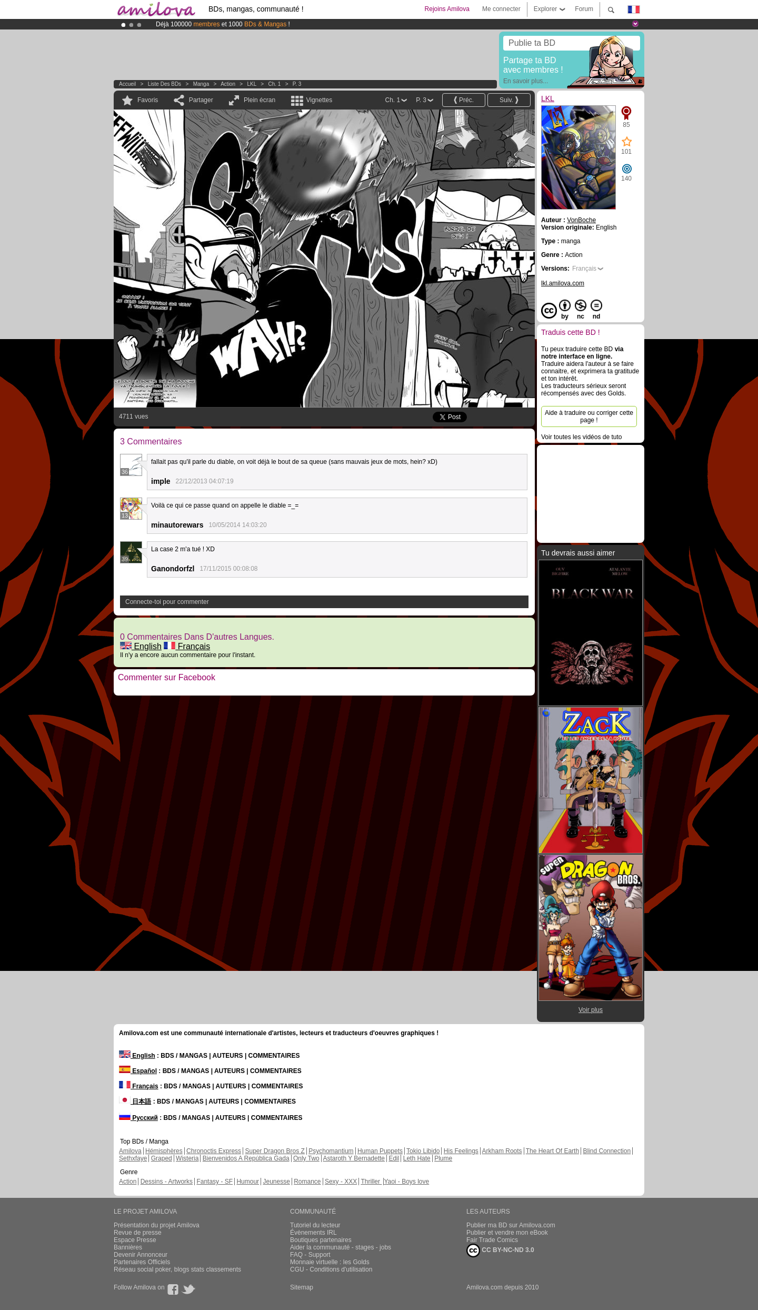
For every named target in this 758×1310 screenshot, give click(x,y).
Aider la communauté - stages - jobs (340, 1247)
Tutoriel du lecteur (315, 1225)
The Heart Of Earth (552, 1151)
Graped (161, 1158)
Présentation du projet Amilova (157, 1225)
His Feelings (461, 1151)
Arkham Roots (502, 1151)
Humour (247, 1181)
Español (138, 1071)
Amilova (130, 1151)
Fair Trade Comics (492, 1240)
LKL (251, 84)
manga (201, 84)
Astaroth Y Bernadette (354, 1158)
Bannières (128, 1247)
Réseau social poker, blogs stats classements (177, 1269)
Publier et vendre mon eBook (507, 1232)
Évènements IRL (313, 1232)
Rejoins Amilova (447, 9)
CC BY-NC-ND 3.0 (500, 1250)
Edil (393, 1158)
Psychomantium (330, 1151)
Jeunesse (276, 1181)
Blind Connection (607, 1151)
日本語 (135, 1101)
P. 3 (297, 84)
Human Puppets (380, 1151)
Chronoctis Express (213, 1151)
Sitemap (301, 1287)
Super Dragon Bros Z (274, 1151)
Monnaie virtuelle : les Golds (330, 1262)
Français (187, 646)
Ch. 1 (274, 84)
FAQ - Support (310, 1254)
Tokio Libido (423, 1151)
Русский (138, 1118)
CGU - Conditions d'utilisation (331, 1269)
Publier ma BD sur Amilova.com (510, 1225)
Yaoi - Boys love (406, 1181)
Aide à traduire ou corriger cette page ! (589, 416)
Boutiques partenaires (321, 1240)
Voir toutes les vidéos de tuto (581, 437)
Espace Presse (135, 1240)
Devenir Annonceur (140, 1254)
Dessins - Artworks (167, 1181)
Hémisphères (164, 1151)
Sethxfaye (133, 1158)
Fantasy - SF (214, 1181)
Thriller (371, 1181)
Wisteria (187, 1158)
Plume (443, 1158)
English (141, 646)
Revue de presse (138, 1232)
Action (228, 84)
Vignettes (319, 100)
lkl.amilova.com (562, 283)
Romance (307, 1181)
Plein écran (259, 100)
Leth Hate (417, 1158)
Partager (201, 100)
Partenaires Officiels (142, 1262)
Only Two (306, 1158)
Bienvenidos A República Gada (246, 1158)
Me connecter (501, 9)
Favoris (147, 100)
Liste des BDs (164, 84)
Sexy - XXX (341, 1181)
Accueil (127, 84)
